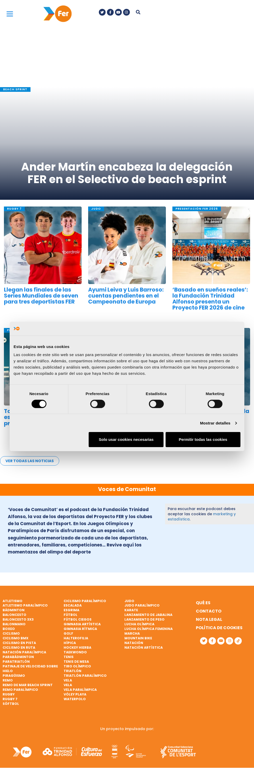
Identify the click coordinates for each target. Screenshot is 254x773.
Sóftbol (11, 703)
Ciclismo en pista (19, 643)
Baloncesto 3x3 (18, 619)
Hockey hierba (77, 647)
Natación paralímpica (24, 652)
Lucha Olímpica (139, 624)
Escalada (73, 605)
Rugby (9, 694)
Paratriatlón (16, 661)
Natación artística (143, 647)
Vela (68, 680)
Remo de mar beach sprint (28, 685)
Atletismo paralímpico (25, 605)
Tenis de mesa (76, 661)
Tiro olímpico (77, 666)
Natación (133, 643)
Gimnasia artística (82, 624)
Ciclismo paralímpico (85, 601)
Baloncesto (14, 615)
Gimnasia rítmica (80, 629)
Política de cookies (219, 628)
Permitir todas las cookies (203, 439)
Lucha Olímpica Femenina (148, 629)
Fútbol (70, 615)
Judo (129, 601)
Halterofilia (76, 638)
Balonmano (14, 624)
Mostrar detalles (215, 423)
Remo (8, 680)
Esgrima (71, 610)
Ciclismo (11, 633)
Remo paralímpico (20, 689)
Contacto (208, 611)
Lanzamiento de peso (144, 619)
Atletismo (12, 601)
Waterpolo (75, 699)
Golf (68, 633)
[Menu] (10, 14)
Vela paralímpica (80, 689)
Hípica (70, 643)
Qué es (203, 603)
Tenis (69, 657)
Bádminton (14, 610)
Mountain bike (138, 638)
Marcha (132, 633)
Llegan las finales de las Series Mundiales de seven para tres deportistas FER (41, 296)
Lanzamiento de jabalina (148, 615)
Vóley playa (75, 694)
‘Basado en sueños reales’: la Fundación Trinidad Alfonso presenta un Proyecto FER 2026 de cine (210, 299)
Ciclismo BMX (15, 638)
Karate (131, 610)
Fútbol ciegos (78, 619)
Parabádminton (18, 657)
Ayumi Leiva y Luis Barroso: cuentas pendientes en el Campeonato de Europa (126, 296)
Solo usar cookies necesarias (126, 439)
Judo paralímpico (142, 605)
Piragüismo (14, 675)
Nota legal (209, 619)
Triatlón (72, 671)
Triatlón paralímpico (85, 675)
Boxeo (9, 629)
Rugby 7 (10, 699)
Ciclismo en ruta (19, 647)
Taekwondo (75, 652)
